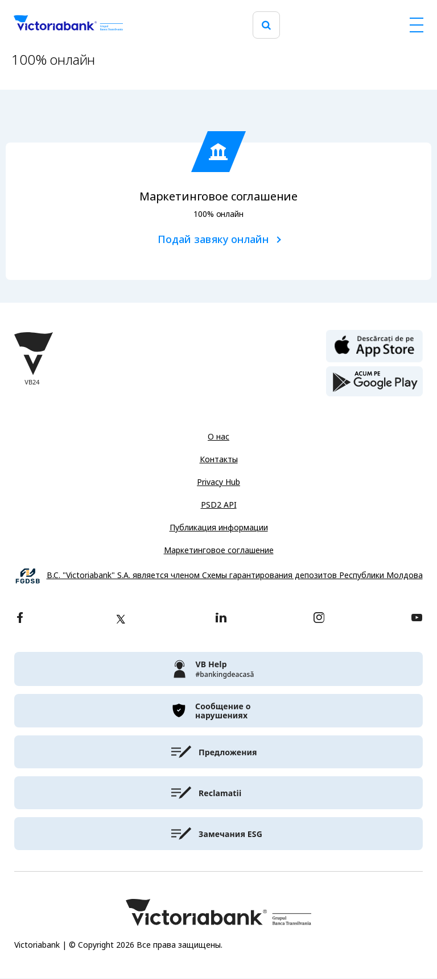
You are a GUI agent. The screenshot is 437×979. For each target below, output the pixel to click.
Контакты (219, 459)
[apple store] (374, 345)
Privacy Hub (218, 482)
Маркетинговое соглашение (219, 550)
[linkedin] (221, 618)
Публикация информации (219, 527)
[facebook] (20, 618)
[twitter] (120, 618)
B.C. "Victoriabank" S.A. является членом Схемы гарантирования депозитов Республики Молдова (235, 575)
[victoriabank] (218, 669)
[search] (266, 25)
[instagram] (318, 618)
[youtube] (417, 618)
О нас (218, 436)
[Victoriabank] (68, 24)
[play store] (374, 381)
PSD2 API (219, 505)
